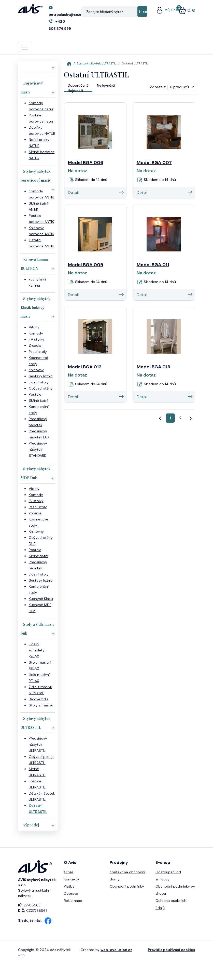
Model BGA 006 (85, 162)
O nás (69, 872)
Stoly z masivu (41, 705)
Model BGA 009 (85, 265)
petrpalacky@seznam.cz (71, 14)
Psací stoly (38, 351)
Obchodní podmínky (127, 886)
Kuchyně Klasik (41, 598)
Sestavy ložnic (41, 376)
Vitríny (34, 327)
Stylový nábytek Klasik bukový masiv (35, 307)
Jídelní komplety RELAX (37, 650)
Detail (96, 192)
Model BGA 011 (153, 265)
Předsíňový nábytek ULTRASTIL (38, 744)
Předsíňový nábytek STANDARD (38, 449)
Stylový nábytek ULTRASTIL (96, 63)
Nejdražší (75, 90)
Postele (35, 394)
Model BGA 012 (85, 367)
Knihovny (36, 370)
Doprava (71, 893)
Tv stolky (36, 501)
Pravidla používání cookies (171, 949)
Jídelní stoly (39, 382)
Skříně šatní (38, 400)
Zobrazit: (158, 87)
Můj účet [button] (167, 10)
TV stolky (36, 339)
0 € (186, 10)
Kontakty (71, 879)
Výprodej (31, 825)
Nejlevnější (106, 85)
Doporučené (78, 85)
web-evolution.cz (116, 949)
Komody (36, 333)
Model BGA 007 (154, 162)
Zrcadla (35, 345)
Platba (69, 886)
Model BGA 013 (153, 367)
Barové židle (39, 699)
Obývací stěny (41, 388)
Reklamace (73, 900)
